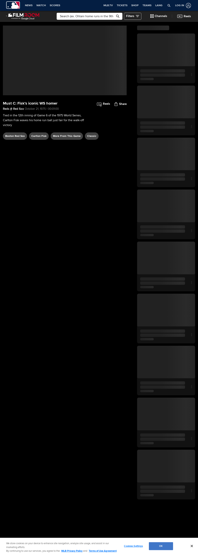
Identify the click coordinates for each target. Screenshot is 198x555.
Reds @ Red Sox (13, 109)
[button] (169, 5)
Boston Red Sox (15, 136)
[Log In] (182, 5)
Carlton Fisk (38, 136)
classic (91, 136)
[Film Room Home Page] (23, 16)
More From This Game (67, 136)
